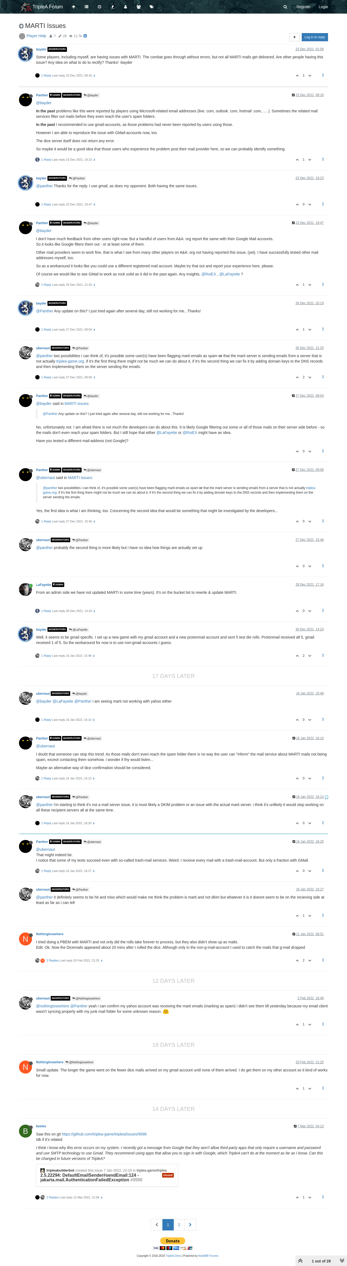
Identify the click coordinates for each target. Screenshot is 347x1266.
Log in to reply (315, 37)
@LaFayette (229, 274)
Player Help (36, 36)
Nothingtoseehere (49, 934)
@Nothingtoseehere (86, 998)
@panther (44, 186)
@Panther (77, 178)
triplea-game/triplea (152, 1170)
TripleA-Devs (173, 1255)
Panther (42, 95)
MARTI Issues (76, 403)
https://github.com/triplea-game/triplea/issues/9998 (104, 1134)
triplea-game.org (70, 361)
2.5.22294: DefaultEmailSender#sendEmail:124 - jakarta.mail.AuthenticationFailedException (89, 1177)
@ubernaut (92, 470)
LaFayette (43, 584)
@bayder (91, 95)
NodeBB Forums (208, 1255)
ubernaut (43, 348)
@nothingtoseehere (52, 1006)
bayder (41, 49)
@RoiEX (208, 274)
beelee (41, 1126)
